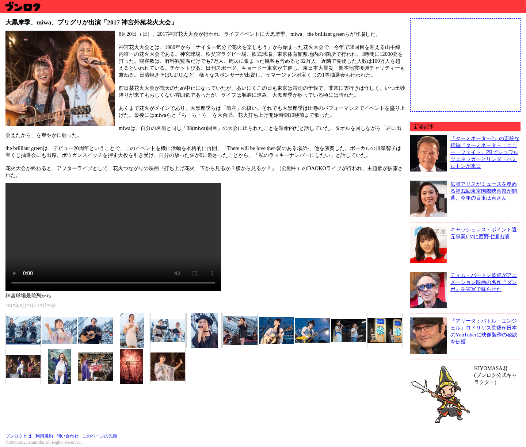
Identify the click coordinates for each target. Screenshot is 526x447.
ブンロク (22, 6)
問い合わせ (68, 436)
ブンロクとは (18, 436)
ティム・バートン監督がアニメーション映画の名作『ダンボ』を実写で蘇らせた (483, 282)
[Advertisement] (465, 64)
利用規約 (44, 436)
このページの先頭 (99, 436)
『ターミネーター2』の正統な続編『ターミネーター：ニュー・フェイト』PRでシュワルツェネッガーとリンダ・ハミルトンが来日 (484, 152)
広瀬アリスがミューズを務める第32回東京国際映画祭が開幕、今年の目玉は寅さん (483, 191)
